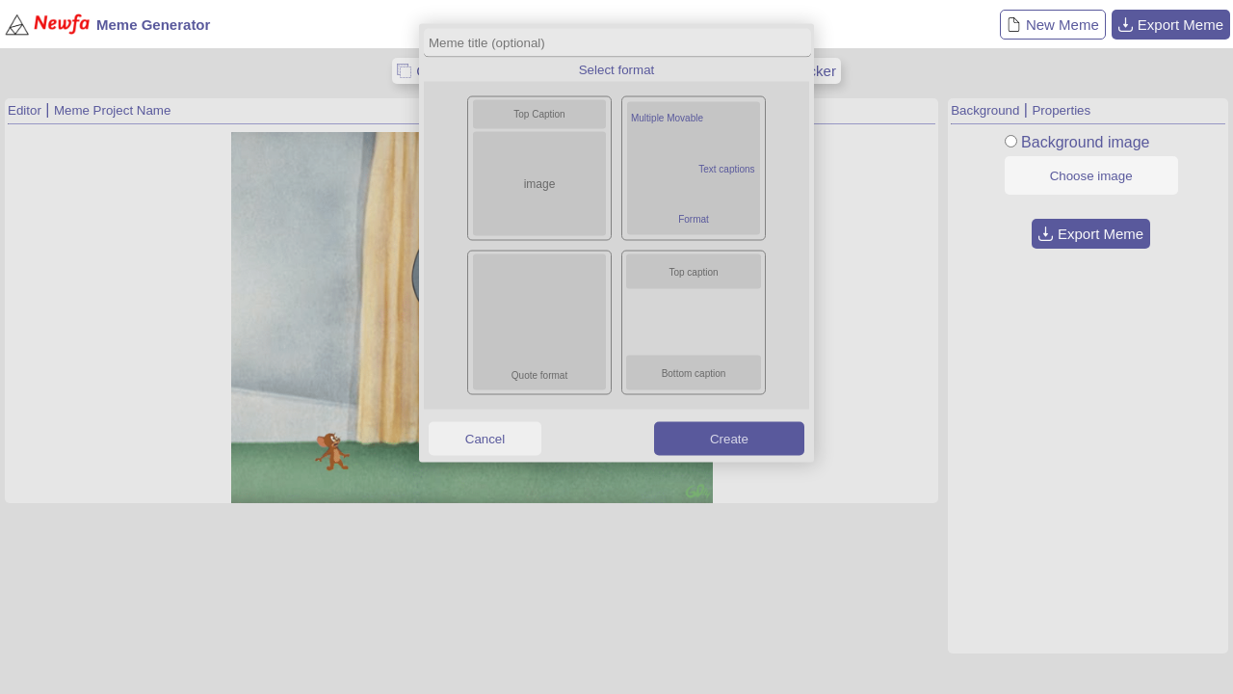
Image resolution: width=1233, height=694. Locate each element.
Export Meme (1170, 24)
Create (729, 438)
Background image (1085, 142)
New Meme (1053, 24)
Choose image (1091, 176)
